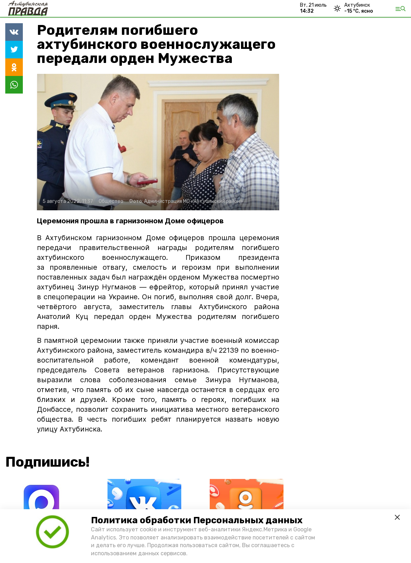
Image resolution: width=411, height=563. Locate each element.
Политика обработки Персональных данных (196, 520)
